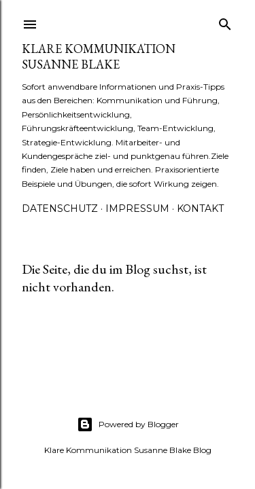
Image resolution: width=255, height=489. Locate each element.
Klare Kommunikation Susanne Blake (98, 56)
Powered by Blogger (128, 424)
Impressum (137, 208)
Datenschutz (60, 208)
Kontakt (200, 208)
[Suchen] (225, 21)
